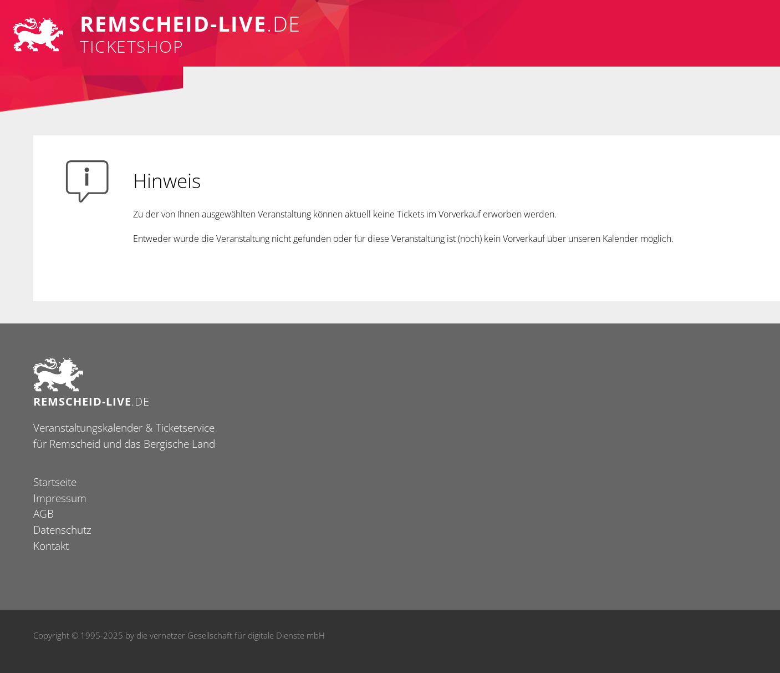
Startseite (55, 481)
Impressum (59, 497)
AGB (43, 513)
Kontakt (51, 545)
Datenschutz (62, 529)
